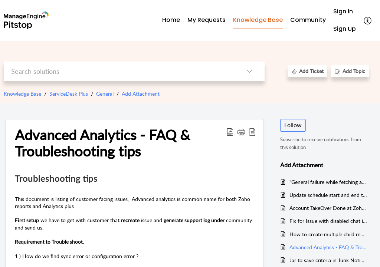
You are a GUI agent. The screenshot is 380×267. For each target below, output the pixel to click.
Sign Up (344, 28)
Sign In (343, 11)
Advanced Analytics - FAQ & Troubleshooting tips (328, 247)
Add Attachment (141, 93)
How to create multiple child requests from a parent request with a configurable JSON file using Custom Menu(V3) (328, 234)
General (105, 93)
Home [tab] (171, 20)
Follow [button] (293, 125)
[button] (368, 20)
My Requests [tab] (206, 20)
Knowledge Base (22, 93)
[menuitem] (345, 11)
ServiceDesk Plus (68, 93)
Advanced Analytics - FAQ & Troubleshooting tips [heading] (102, 143)
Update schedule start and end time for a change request (328, 194)
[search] (119, 71)
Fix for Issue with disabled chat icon (328, 220)
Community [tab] (308, 20)
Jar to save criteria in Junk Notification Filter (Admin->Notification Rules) (328, 260)
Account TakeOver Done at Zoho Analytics (328, 207)
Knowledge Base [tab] (258, 20)
